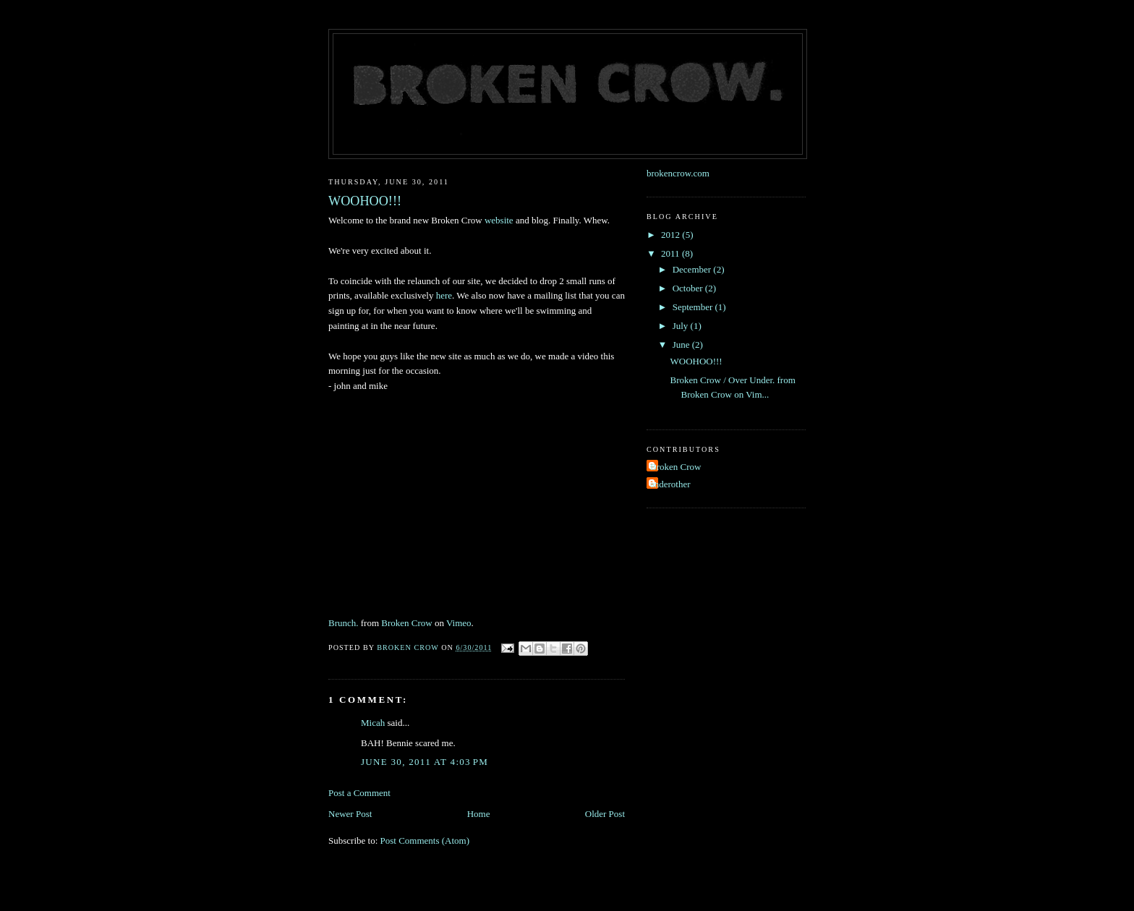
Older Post (605, 813)
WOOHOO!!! (696, 361)
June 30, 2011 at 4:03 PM (424, 761)
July (682, 325)
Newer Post (350, 813)
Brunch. (343, 622)
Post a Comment (359, 792)
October (689, 288)
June (682, 344)
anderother (670, 484)
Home (478, 813)
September (694, 306)
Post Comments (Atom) (425, 840)
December (693, 269)
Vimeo (459, 622)
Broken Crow (406, 622)
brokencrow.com (678, 173)
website (499, 220)
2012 (671, 234)
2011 (671, 253)
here (444, 295)
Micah (373, 722)
